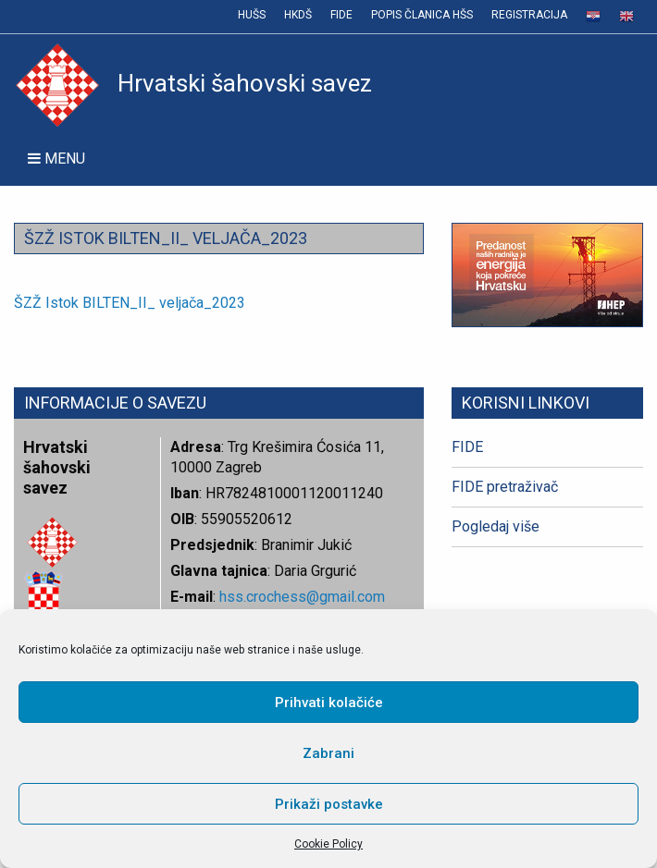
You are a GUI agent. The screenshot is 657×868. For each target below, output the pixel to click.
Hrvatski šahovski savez (193, 83)
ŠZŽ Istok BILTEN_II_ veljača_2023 (129, 303)
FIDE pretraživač (505, 486)
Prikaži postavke (329, 804)
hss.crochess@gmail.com (302, 596)
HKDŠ (298, 14)
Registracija (529, 14)
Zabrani (328, 753)
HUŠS (252, 14)
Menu (56, 158)
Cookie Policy (328, 843)
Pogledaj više (495, 526)
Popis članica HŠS (422, 14)
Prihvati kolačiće (329, 702)
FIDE (341, 14)
